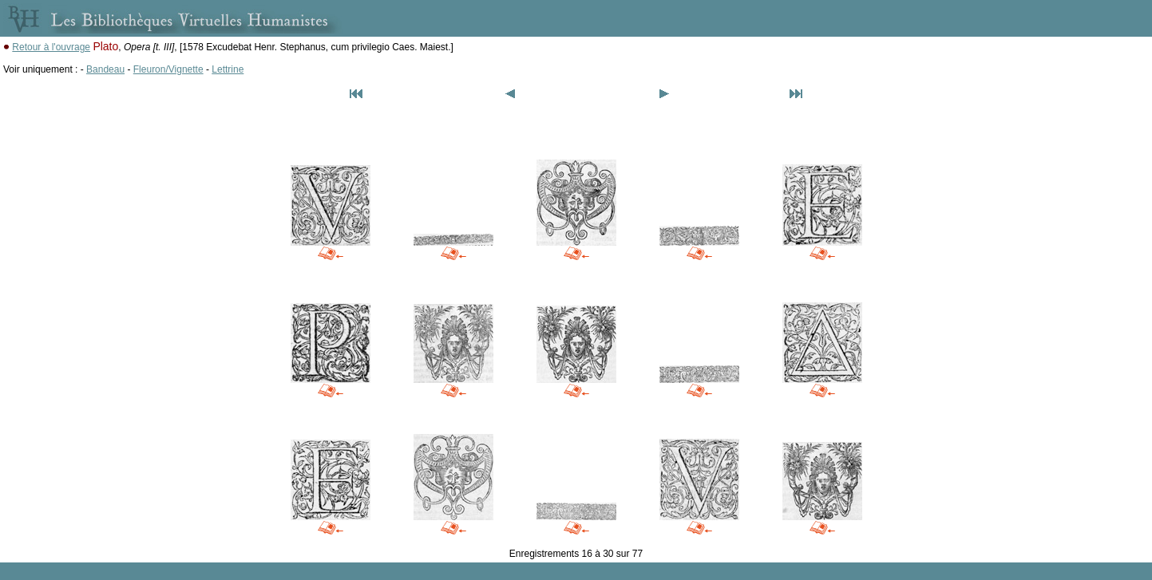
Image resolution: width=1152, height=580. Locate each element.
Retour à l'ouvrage (51, 47)
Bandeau (105, 69)
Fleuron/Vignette (168, 69)
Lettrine (227, 69)
